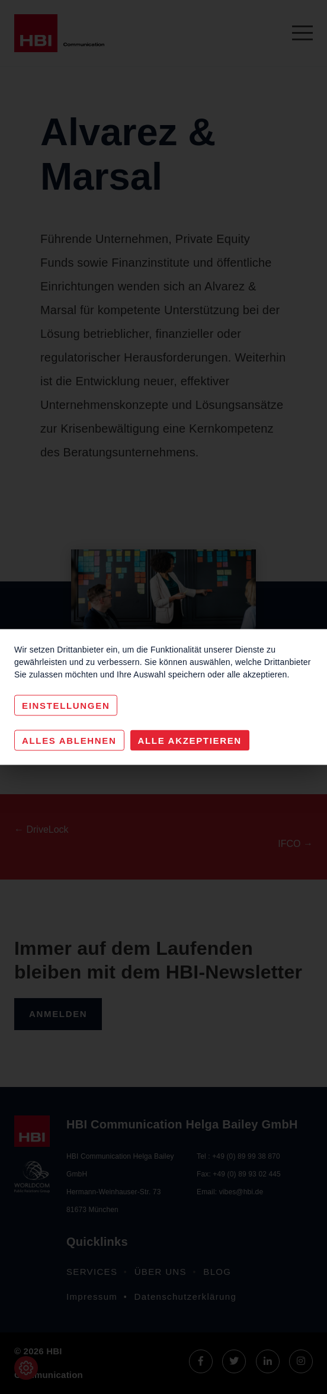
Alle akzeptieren (190, 741)
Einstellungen (66, 706)
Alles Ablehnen (69, 741)
